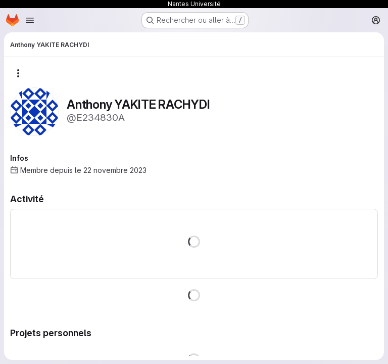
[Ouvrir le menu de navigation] (30, 20)
